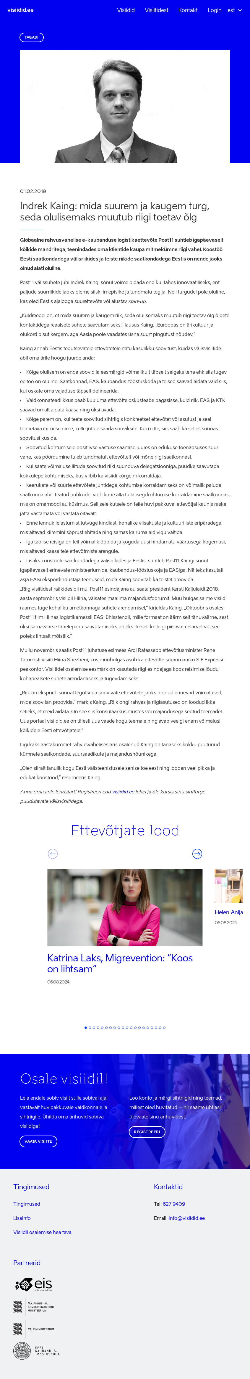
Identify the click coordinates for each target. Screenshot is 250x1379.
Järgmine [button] (197, 854)
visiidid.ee (20, 10)
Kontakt (188, 10)
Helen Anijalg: (232, 912)
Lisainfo (22, 1218)
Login (215, 10)
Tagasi (32, 37)
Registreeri (147, 1132)
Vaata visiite (38, 1142)
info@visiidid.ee (187, 1218)
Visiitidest (156, 10)
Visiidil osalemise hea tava (42, 1232)
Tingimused (26, 1204)
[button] (232, 10)
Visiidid (126, 10)
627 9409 (174, 1204)
